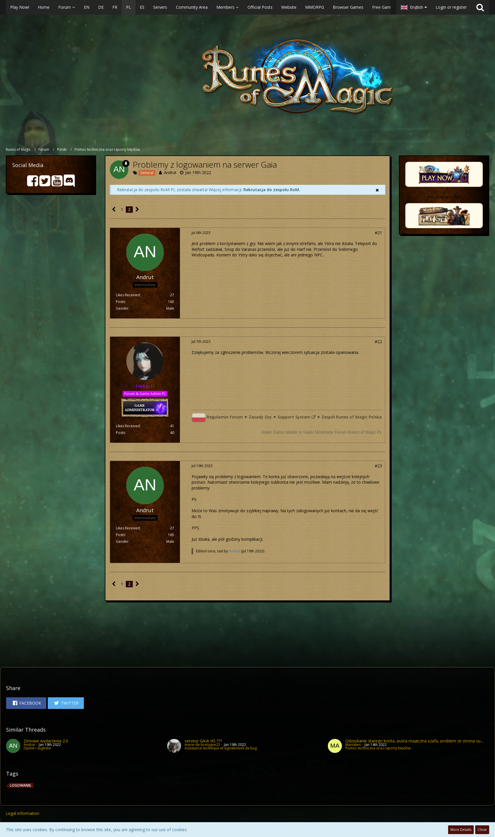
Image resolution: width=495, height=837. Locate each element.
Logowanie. (21, 785)
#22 (378, 341)
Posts (120, 301)
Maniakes (353, 744)
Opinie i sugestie (37, 748)
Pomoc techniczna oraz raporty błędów (378, 748)
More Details (460, 829)
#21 (378, 232)
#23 (378, 466)
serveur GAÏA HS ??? (203, 741)
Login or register (451, 7)
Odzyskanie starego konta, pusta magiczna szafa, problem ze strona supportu (419, 741)
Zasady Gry (260, 417)
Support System (293, 417)
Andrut (170, 172)
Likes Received (128, 294)
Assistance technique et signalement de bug (221, 748)
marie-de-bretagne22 (202, 744)
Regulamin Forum (225, 417)
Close (482, 829)
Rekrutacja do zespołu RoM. (271, 189)
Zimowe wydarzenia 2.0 (46, 741)
